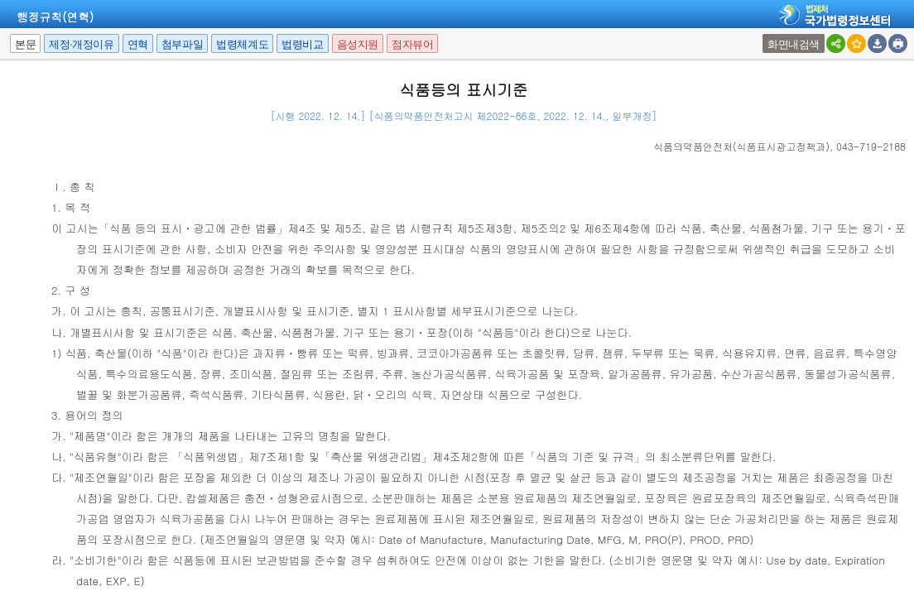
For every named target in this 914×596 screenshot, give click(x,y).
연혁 (137, 44)
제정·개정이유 (81, 44)
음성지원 (357, 44)
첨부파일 (182, 44)
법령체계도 (242, 44)
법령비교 (302, 44)
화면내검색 (793, 44)
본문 (25, 44)
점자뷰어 (412, 44)
